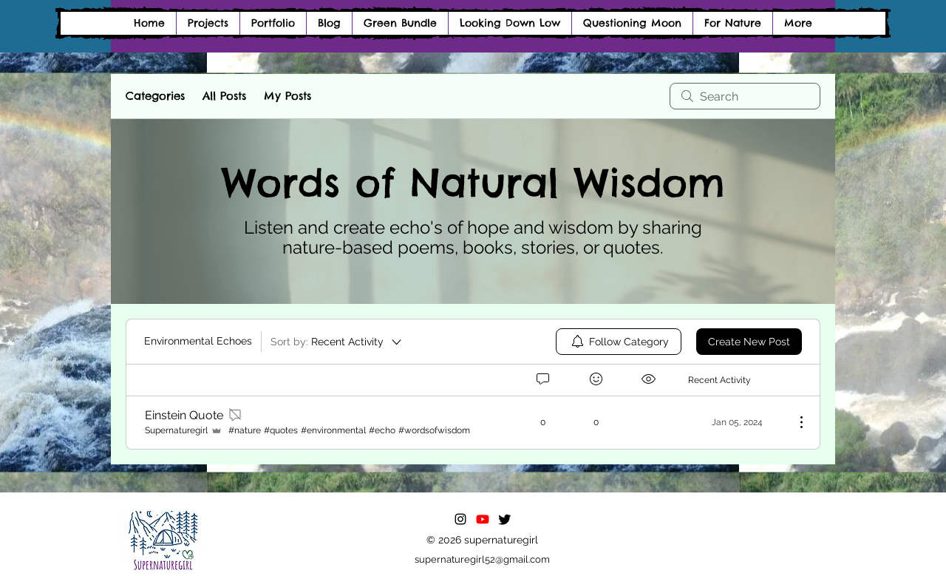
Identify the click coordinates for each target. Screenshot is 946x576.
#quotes (281, 430)
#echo (382, 430)
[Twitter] (504, 519)
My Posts (287, 96)
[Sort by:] (337, 341)
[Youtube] (482, 519)
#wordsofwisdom (434, 430)
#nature (244, 430)
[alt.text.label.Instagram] (460, 519)
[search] (745, 96)
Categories (155, 96)
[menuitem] (618, 341)
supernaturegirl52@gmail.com (482, 559)
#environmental (333, 430)
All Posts (224, 96)
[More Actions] (794, 422)
